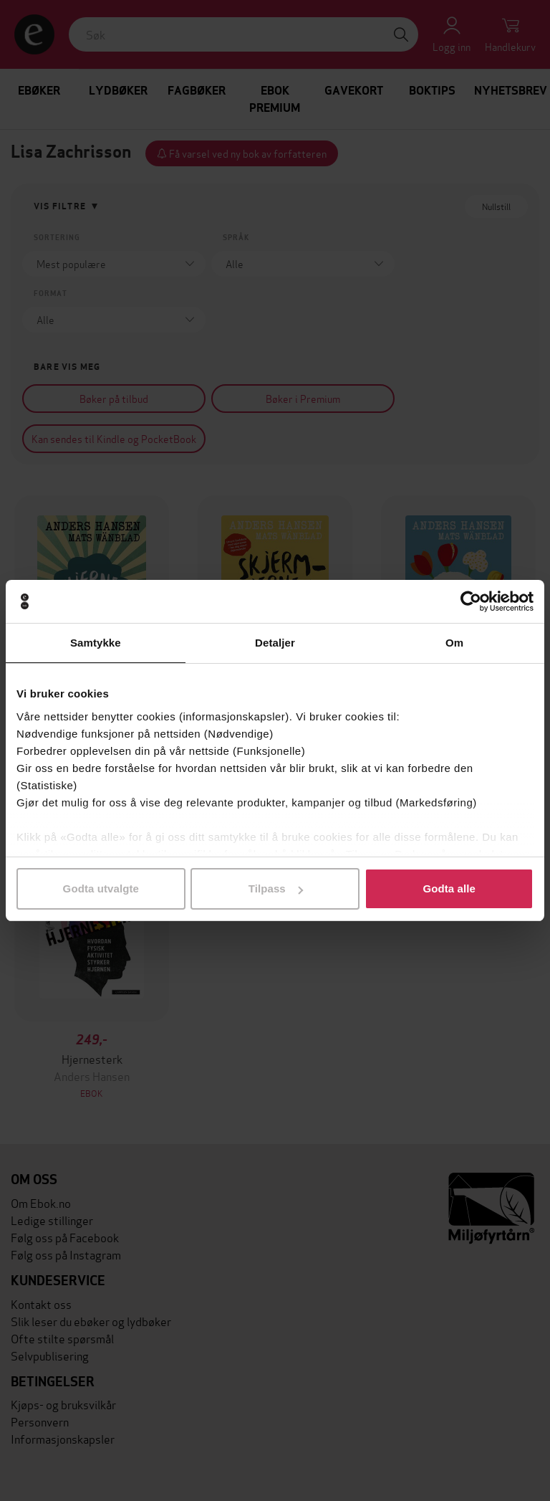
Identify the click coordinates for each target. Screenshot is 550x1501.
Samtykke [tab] (95, 643)
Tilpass (276, 888)
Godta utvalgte (101, 888)
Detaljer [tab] (275, 643)
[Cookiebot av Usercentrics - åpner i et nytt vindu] (471, 601)
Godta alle (449, 888)
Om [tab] (454, 643)
